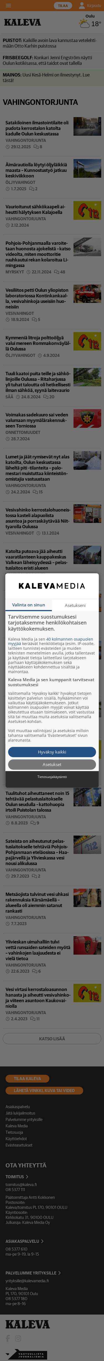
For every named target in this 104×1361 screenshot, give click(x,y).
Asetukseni (75, 605)
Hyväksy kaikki (52, 752)
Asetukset (52, 764)
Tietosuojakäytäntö (52, 777)
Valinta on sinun (28, 604)
